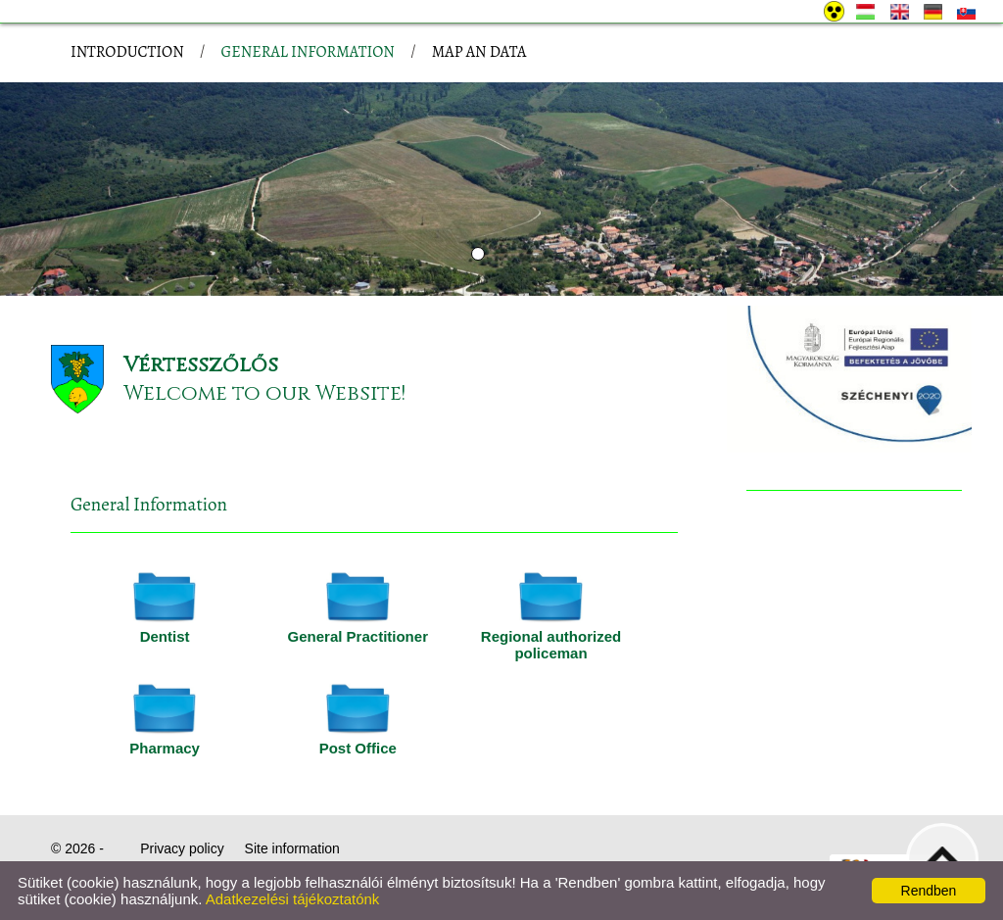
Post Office (358, 748)
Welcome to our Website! (264, 393)
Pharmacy (164, 748)
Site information (292, 848)
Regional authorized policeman (551, 644)
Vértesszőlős (200, 365)
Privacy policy (182, 848)
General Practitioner (358, 636)
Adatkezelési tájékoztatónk (293, 899)
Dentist (165, 636)
